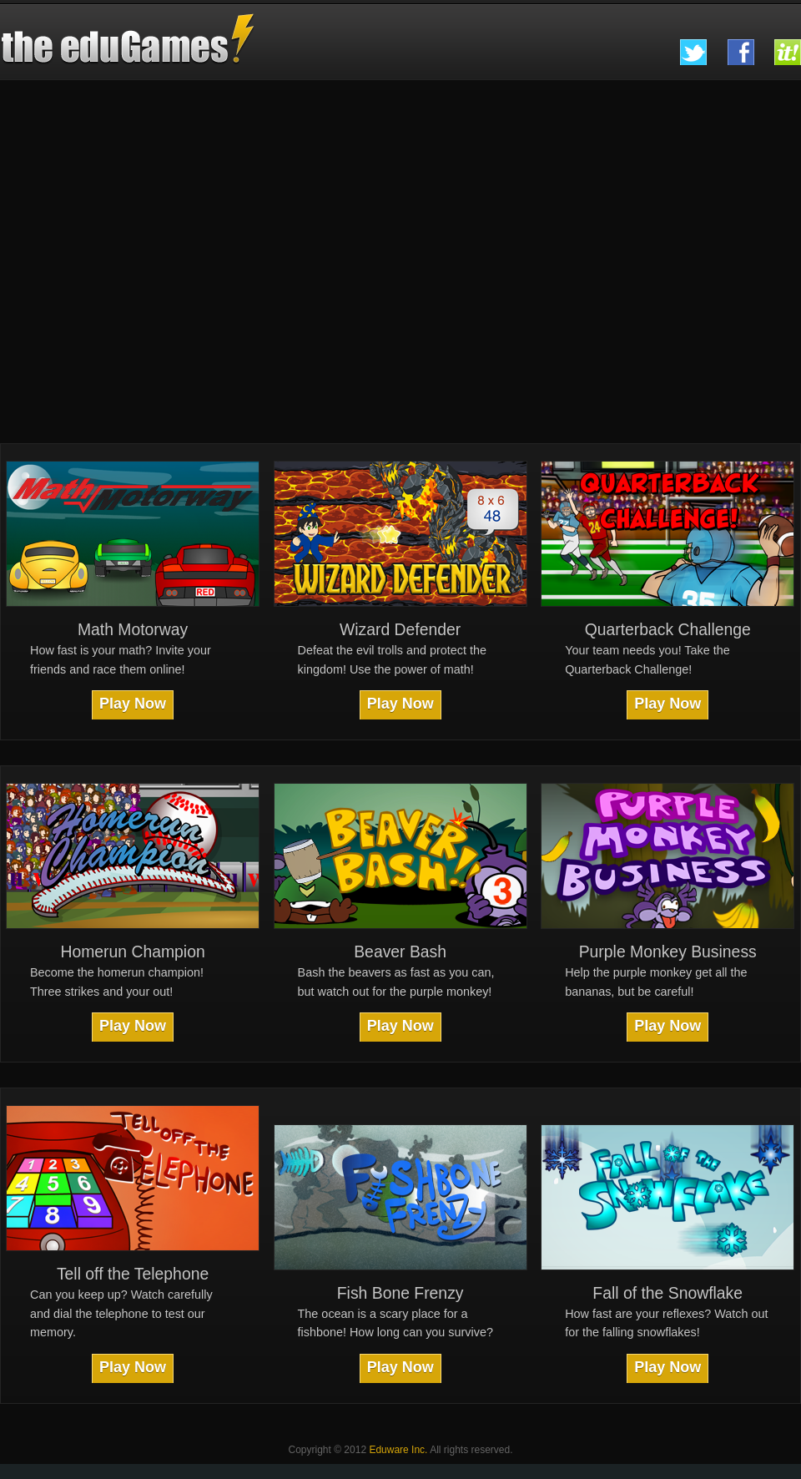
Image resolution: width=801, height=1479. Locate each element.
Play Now (132, 703)
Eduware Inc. (398, 1450)
